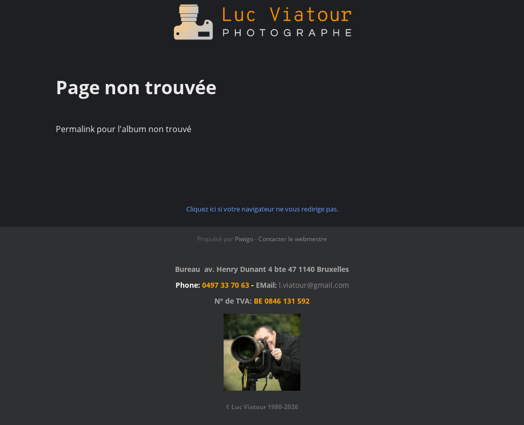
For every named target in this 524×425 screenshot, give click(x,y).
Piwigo (244, 239)
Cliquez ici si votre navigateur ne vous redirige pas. (262, 209)
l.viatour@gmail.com (314, 285)
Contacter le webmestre (292, 239)
